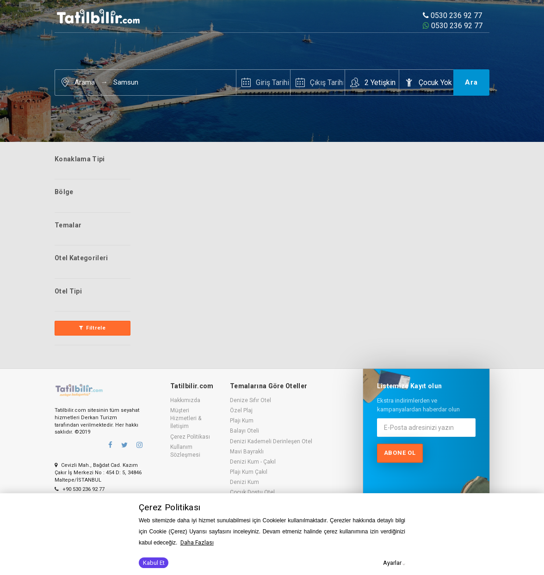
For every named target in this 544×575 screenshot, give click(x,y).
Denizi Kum (244, 482)
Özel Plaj (241, 410)
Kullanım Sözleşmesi (185, 451)
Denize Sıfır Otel (250, 400)
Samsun (125, 82)
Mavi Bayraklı (247, 451)
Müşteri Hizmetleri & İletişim (185, 418)
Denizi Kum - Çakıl (253, 462)
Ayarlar (392, 562)
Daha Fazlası (197, 542)
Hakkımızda (185, 400)
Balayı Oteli (244, 431)
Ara (471, 82)
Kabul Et (154, 562)
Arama (84, 82)
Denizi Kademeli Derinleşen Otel (271, 441)
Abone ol (400, 452)
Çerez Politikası (190, 437)
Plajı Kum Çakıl (248, 472)
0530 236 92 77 (452, 15)
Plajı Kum (241, 420)
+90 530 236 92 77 (80, 489)
